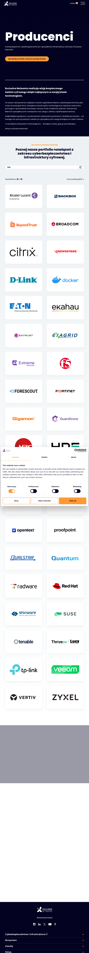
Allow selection (44, 501)
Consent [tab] (15, 457)
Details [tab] (44, 457)
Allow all (72, 501)
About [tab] (73, 457)
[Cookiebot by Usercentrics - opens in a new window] (76, 450)
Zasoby (9, 946)
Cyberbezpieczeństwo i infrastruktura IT (26, 934)
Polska (74, 3)
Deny (16, 501)
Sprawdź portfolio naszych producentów (27, 59)
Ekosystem (11, 940)
